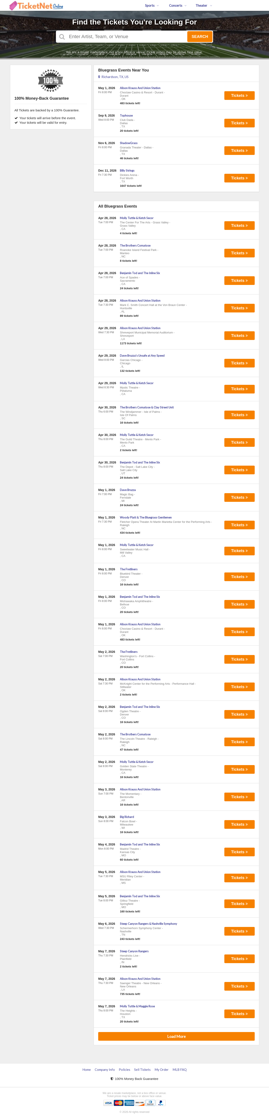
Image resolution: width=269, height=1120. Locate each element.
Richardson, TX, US (113, 77)
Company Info (105, 1069)
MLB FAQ (180, 1069)
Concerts (178, 5)
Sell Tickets (142, 1069)
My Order (162, 1069)
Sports (152, 5)
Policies (124, 1069)
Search (200, 36)
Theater (204, 5)
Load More (176, 1036)
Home (86, 1069)
